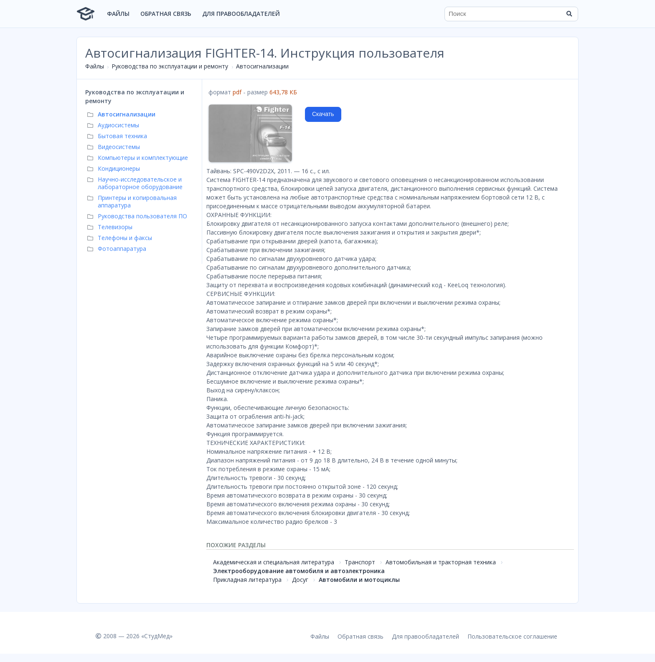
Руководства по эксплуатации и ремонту (170, 66)
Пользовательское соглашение (512, 636)
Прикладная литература (247, 580)
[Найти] (569, 14)
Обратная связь (165, 14)
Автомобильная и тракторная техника (441, 562)
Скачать (323, 114)
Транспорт (360, 562)
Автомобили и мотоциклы (359, 580)
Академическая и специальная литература (273, 562)
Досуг (300, 580)
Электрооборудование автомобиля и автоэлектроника (299, 571)
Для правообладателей (241, 14)
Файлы (118, 14)
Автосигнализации (262, 66)
